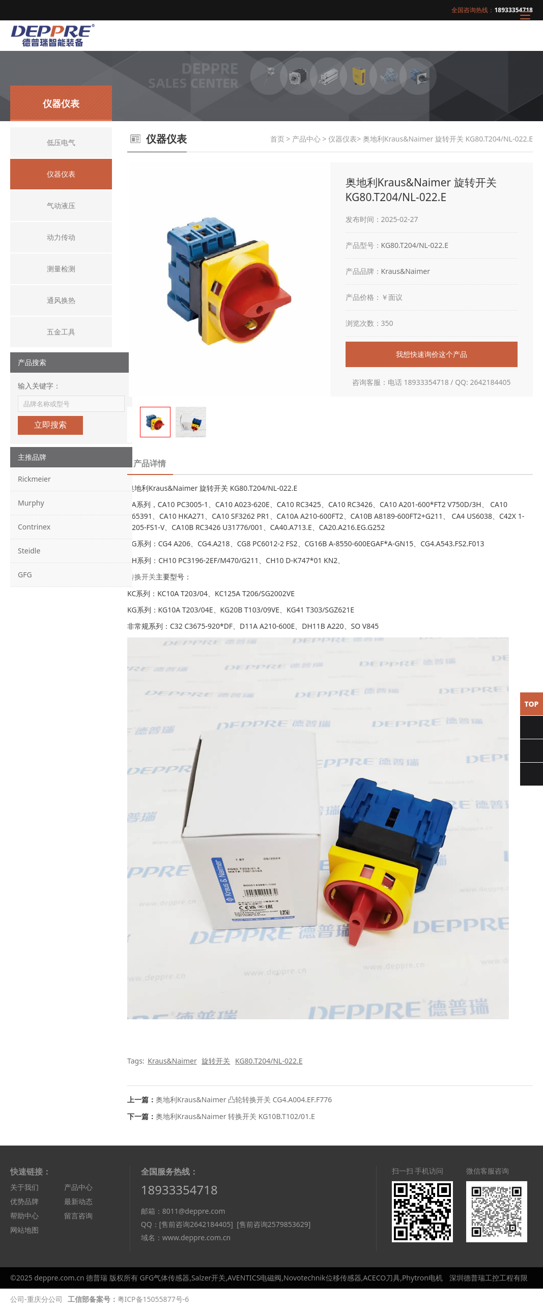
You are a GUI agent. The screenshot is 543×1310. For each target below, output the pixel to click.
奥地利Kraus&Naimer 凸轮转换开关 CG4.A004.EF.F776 (244, 1099)
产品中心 (306, 139)
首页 (277, 139)
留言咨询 (78, 1215)
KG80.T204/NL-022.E (414, 245)
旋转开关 (216, 1061)
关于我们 (24, 1187)
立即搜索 (50, 425)
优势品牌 (24, 1201)
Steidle (29, 550)
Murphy (31, 503)
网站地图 (24, 1230)
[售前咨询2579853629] (273, 1224)
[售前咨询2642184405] (196, 1224)
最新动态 (78, 1201)
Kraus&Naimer (406, 271)
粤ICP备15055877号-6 (153, 1299)
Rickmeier (34, 479)
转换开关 (141, 576)
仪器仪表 (342, 139)
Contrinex (34, 527)
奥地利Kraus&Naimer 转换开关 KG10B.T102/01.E (235, 1116)
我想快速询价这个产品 (431, 354)
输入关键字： (39, 386)
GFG (25, 574)
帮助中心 (24, 1215)
